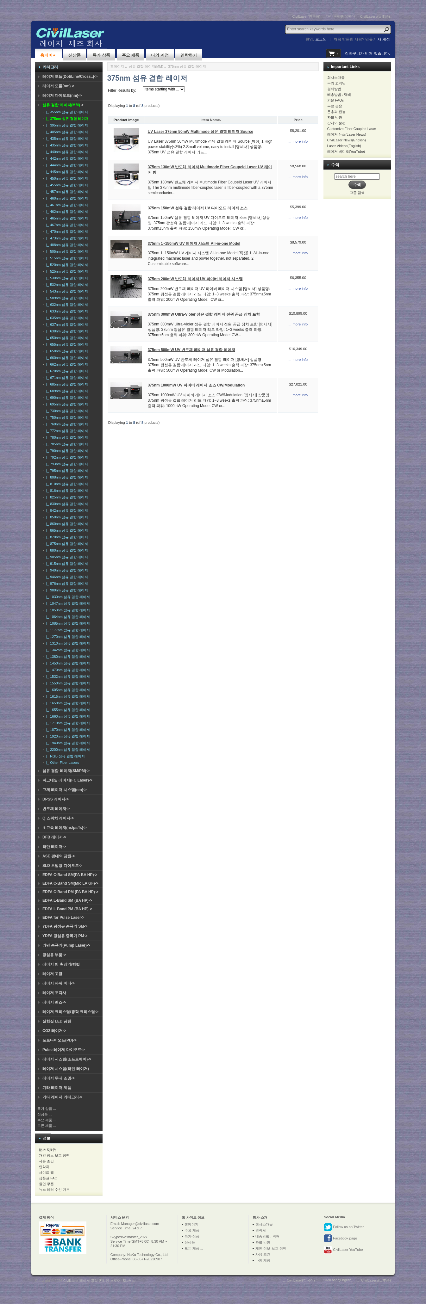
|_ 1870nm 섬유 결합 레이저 (67, 730)
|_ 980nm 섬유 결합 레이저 (66, 590)
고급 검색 (357, 193)
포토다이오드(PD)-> (59, 1040)
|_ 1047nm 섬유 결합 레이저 (67, 603)
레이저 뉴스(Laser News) (346, 134)
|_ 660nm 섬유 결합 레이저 (66, 358)
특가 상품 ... (46, 1108)
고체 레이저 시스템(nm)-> (64, 790)
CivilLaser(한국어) (306, 16)
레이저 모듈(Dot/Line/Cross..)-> (69, 76)
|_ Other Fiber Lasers (61, 762)
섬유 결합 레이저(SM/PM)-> (66, 771)
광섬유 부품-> (54, 955)
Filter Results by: (122, 90)
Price (298, 120)
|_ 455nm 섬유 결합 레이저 (66, 185)
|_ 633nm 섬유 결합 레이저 (66, 311)
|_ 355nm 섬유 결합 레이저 (66, 112)
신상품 (74, 55)
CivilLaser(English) (340, 16)
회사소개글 (336, 77)
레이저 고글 (52, 974)
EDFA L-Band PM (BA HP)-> (67, 909)
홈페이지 (48, 55)
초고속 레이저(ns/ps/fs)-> (64, 827)
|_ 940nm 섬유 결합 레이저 (66, 570)
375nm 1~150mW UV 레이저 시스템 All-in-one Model (194, 243)
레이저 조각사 (54, 993)
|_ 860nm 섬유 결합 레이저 (66, 524)
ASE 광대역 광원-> (58, 856)
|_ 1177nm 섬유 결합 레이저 (67, 630)
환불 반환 (334, 117)
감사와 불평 (336, 123)
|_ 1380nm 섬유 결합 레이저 (67, 656)
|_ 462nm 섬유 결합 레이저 (66, 211)
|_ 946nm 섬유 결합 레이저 (66, 577)
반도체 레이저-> (56, 809)
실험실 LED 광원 (56, 1021)
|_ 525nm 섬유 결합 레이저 (66, 271)
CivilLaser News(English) (346, 140)
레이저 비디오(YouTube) (346, 151)
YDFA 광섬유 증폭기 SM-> (65, 926)
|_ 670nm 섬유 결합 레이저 (66, 371)
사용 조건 (46, 1161)
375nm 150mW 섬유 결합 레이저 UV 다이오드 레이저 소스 (197, 208)
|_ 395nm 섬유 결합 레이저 (66, 125)
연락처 (44, 1167)
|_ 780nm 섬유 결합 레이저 (66, 437)
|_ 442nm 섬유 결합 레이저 (66, 158)
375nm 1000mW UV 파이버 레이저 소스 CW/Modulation (196, 385)
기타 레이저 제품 (56, 1087)
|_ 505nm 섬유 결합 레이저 (66, 251)
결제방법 (334, 89)
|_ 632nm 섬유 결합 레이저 (66, 304)
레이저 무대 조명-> (58, 1078)
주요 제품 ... (46, 1120)
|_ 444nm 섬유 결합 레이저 (66, 165)
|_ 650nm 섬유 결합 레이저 (66, 338)
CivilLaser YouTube (343, 1250)
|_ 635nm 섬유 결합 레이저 (66, 318)
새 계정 (384, 39)
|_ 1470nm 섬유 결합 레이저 (67, 670)
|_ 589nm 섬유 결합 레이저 (66, 298)
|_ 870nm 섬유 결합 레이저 (66, 537)
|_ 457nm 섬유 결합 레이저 (66, 192)
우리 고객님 (336, 83)
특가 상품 (101, 55)
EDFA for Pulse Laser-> (63, 917)
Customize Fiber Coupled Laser (351, 129)
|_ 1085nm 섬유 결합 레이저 (67, 623)
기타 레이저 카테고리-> (62, 1097)
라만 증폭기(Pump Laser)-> (66, 945)
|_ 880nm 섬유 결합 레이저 (66, 550)
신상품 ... (44, 1114)
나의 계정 (160, 55)
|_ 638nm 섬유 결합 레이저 (66, 331)
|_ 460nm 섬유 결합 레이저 (66, 198)
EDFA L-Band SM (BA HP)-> (67, 900)
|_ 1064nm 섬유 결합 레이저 (67, 617)
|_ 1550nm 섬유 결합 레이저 (67, 683)
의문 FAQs (335, 100)
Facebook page (340, 1238)
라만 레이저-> (54, 846)
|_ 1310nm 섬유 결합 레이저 (67, 643)
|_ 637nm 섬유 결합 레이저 (66, 324)
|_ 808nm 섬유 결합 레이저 (66, 477)
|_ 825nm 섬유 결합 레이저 (66, 497)
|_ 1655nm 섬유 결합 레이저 (67, 710)
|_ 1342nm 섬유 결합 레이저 (67, 650)
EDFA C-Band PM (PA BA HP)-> (70, 892)
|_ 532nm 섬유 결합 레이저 (66, 285)
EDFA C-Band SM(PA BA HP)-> (69, 875)
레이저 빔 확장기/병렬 (61, 964)
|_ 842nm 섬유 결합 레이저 (66, 510)
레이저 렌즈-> (54, 1002)
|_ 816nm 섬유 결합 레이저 (66, 490)
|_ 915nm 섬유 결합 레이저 (66, 563)
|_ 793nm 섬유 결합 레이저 (66, 464)
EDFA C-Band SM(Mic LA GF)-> (70, 883)
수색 (335, 164)
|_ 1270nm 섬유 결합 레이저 (67, 637)
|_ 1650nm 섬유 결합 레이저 (67, 703)
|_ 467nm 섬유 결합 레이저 (66, 225)
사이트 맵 (46, 1172)
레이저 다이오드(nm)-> (62, 95)
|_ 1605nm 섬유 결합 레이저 (67, 690)
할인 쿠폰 (46, 1184)
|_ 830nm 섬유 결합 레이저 (66, 504)
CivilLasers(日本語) (375, 16)
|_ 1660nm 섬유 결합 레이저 (67, 716)
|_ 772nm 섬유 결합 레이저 (66, 431)
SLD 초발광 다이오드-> (62, 865)
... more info (298, 141)
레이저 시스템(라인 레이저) (65, 1068)
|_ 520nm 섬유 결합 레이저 (66, 265)
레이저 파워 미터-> (58, 983)
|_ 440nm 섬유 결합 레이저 (66, 152)
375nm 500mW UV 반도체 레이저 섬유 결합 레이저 (191, 350)
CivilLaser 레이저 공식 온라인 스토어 (92, 1280)
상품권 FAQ (48, 1178)
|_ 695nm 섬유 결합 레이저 (66, 404)
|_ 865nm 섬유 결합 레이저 (66, 530)
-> (63, 105)
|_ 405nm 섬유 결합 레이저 (66, 132)
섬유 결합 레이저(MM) (146, 66)
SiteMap (128, 1280)
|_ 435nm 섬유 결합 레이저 (66, 138)
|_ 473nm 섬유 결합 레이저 (66, 238)
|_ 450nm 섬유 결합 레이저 (66, 178)
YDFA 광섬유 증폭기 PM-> (65, 936)
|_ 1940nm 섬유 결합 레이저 (67, 743)
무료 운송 (334, 106)
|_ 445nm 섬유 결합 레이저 (66, 172)
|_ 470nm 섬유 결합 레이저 (66, 231)
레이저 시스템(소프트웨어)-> (66, 1059)
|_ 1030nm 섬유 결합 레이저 (67, 597)
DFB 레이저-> (54, 837)
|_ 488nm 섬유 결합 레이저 (66, 245)
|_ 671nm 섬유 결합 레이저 (66, 378)
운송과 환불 (336, 112)
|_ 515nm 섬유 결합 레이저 (66, 258)
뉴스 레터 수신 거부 (54, 1189)
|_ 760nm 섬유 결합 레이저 (66, 424)
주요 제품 (131, 55)
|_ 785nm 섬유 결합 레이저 (66, 444)
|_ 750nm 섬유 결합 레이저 (66, 417)
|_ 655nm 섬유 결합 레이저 (66, 344)
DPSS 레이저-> (55, 799)
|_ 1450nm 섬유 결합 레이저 (67, 663)
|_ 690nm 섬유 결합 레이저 (66, 397)
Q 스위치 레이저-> (58, 818)
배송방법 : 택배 (339, 94)
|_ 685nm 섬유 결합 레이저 (66, 384)
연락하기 (188, 55)
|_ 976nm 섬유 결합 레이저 (66, 583)
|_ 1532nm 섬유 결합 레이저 (67, 676)
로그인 (321, 39)
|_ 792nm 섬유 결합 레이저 (66, 457)
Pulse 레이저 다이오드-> (63, 1050)
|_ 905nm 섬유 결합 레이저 (66, 557)
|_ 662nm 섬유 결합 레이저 (66, 364)
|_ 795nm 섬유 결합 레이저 (66, 471)
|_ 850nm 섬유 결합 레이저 (66, 517)
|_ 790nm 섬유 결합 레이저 (66, 451)
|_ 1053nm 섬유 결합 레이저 (67, 610)
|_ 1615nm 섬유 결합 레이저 (67, 696)
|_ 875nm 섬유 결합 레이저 (66, 544)
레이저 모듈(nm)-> (58, 86)
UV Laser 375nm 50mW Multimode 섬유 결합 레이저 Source (200, 131)
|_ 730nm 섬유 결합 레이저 (66, 411)
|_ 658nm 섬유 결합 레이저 (66, 351)
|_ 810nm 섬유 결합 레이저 (66, 484)
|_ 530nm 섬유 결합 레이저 (66, 278)
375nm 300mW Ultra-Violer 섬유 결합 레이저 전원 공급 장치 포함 (204, 314)
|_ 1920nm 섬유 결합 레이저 (67, 736)
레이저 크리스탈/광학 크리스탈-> (70, 1012)
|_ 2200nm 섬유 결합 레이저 (67, 749)
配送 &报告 (47, 1150)
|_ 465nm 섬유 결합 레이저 (66, 218)
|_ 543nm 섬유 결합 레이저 (66, 291)
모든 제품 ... (46, 1126)
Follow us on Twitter (344, 1227)
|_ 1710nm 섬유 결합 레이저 (67, 723)
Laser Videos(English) (344, 146)
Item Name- (211, 120)
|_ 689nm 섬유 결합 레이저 (66, 391)
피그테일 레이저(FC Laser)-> (67, 780)
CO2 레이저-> (54, 1031)
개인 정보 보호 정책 (54, 1155)
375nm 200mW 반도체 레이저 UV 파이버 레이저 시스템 (195, 279)
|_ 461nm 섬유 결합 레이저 (66, 205)
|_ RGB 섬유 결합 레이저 (64, 756)
